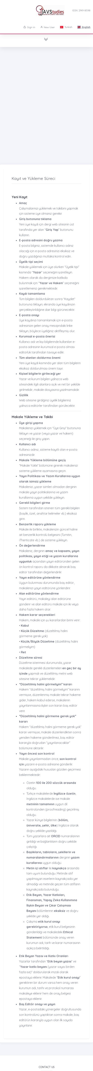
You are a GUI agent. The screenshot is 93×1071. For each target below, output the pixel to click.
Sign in (29, 27)
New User (47, 27)
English (83, 27)
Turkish (66, 27)
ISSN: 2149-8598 (81, 10)
